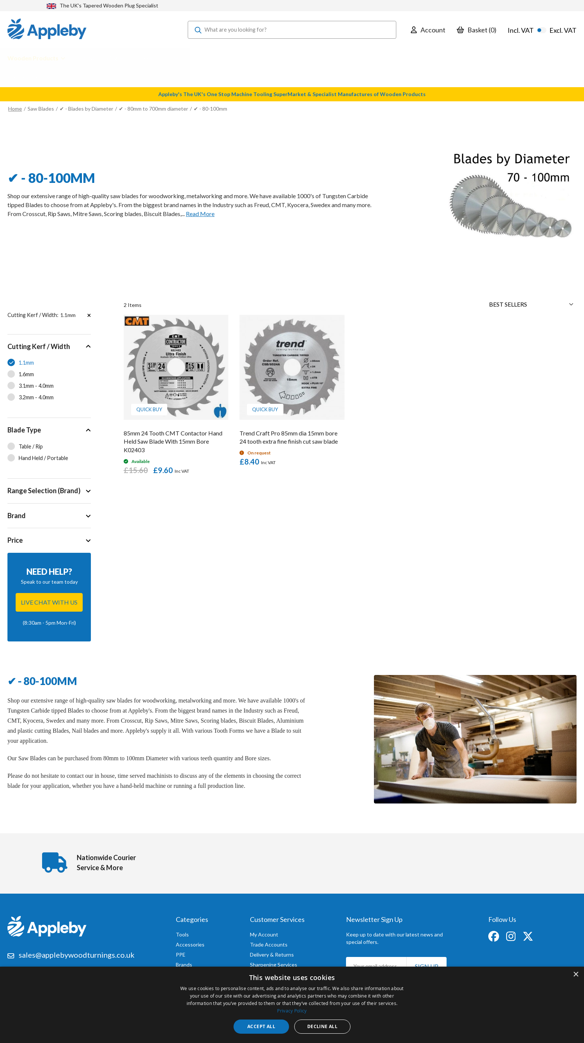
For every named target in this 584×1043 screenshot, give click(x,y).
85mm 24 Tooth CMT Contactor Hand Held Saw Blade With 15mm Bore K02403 (173, 441)
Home (15, 108)
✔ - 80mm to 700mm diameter (154, 108)
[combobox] (292, 30)
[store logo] (46, 30)
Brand (16, 515)
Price (15, 540)
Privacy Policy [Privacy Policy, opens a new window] (292, 1011)
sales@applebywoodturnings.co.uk (76, 952)
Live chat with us (49, 602)
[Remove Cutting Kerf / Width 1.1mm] (89, 315)
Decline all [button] (322, 1026)
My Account (264, 932)
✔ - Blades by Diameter (87, 108)
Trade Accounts (269, 942)
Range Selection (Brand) (43, 490)
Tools (182, 932)
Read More (200, 213)
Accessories (190, 942)
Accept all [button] (261, 1026)
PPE (180, 953)
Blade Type (24, 430)
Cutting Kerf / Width (38, 346)
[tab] (49, 376)
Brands (184, 963)
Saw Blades (41, 108)
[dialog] (292, 1005)
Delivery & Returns (272, 953)
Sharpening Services (273, 963)
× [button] (575, 974)
